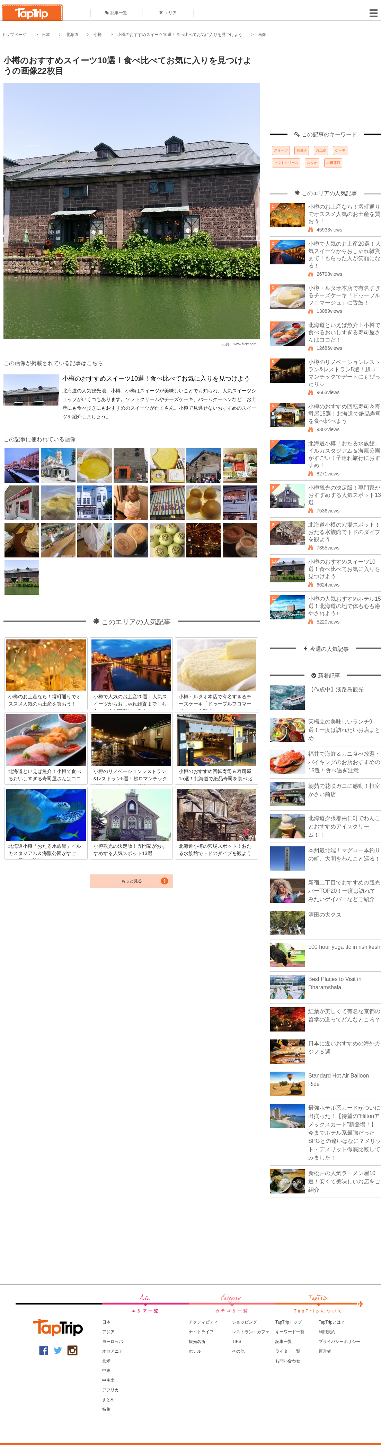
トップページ (14, 34)
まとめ (108, 1399)
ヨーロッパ (112, 1341)
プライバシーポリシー (339, 1341)
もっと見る (131, 881)
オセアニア (112, 1351)
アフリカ (110, 1390)
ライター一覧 (287, 1351)
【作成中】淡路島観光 (336, 689)
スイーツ (281, 150)
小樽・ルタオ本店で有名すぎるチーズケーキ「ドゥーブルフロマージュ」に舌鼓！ (344, 295)
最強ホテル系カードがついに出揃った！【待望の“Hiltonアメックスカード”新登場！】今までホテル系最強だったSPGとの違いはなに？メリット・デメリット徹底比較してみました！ (344, 1133)
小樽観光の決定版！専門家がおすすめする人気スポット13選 (344, 495)
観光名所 (197, 1341)
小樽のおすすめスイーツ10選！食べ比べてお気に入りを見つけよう (179, 34)
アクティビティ (203, 1322)
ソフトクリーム (286, 163)
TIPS (236, 1341)
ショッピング (244, 1322)
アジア (108, 1331)
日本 (46, 34)
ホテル (195, 1351)
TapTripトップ (288, 1322)
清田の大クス (325, 915)
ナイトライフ (201, 1331)
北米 (106, 1360)
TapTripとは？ (332, 1322)
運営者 (325, 1351)
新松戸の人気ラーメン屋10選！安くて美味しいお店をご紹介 (344, 1181)
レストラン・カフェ (250, 1331)
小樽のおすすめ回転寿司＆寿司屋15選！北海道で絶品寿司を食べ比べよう (344, 413)
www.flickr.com (244, 344)
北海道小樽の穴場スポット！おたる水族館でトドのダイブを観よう (344, 532)
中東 (106, 1370)
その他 (238, 1351)
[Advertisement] (325, 88)
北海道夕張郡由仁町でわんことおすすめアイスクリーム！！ (344, 826)
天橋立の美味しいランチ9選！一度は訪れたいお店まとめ (344, 730)
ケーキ (340, 150)
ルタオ (312, 163)
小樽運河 (333, 163)
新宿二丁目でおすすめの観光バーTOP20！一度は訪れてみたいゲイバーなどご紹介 (344, 891)
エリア (168, 12)
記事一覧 (116, 12)
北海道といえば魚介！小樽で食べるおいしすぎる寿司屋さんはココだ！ (344, 332)
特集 (106, 1409)
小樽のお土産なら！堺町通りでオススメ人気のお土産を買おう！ (344, 214)
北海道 (72, 34)
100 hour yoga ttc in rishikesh (344, 947)
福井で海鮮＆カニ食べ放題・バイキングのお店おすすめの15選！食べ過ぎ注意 (344, 762)
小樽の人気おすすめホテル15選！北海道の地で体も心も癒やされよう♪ (344, 606)
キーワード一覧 (289, 1331)
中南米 (108, 1380)
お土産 (321, 150)
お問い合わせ (287, 1360)
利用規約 (327, 1331)
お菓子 (301, 150)
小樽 (98, 34)
